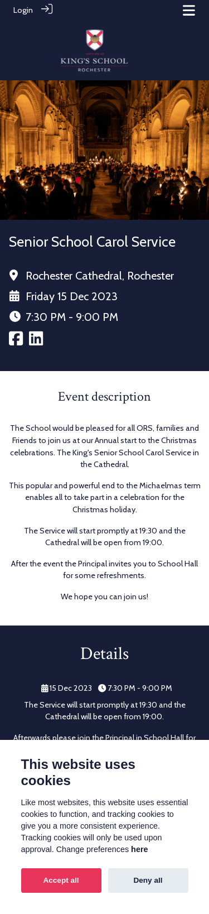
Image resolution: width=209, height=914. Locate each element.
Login (23, 10)
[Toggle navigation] (189, 10)
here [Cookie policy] (139, 849)
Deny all (147, 880)
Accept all (61, 880)
